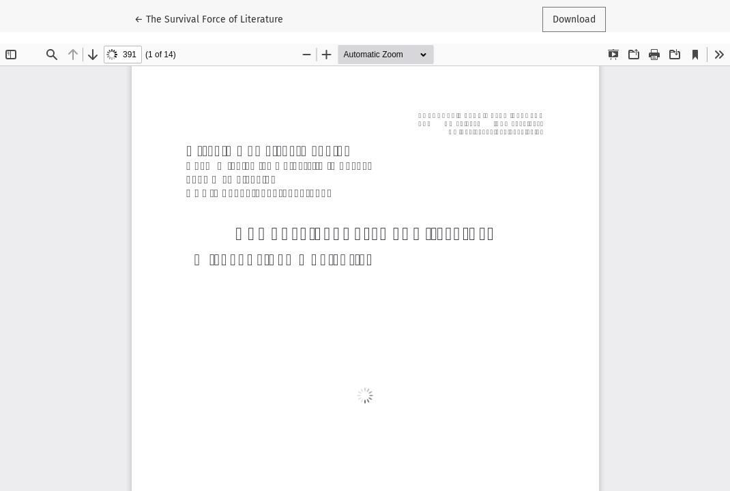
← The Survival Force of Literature (208, 18)
